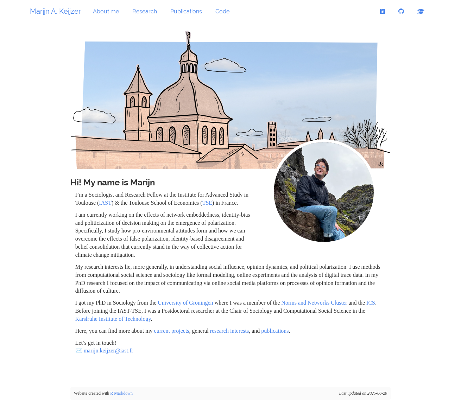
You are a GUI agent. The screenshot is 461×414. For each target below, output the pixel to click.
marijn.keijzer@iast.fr (108, 351)
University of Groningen (185, 303)
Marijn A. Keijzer (55, 11)
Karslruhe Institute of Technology (113, 319)
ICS (370, 303)
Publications (186, 11)
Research (144, 11)
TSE (207, 203)
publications (275, 331)
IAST (105, 203)
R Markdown (121, 393)
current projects (171, 331)
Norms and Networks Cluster (314, 303)
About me (106, 11)
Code (222, 11)
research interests (229, 331)
